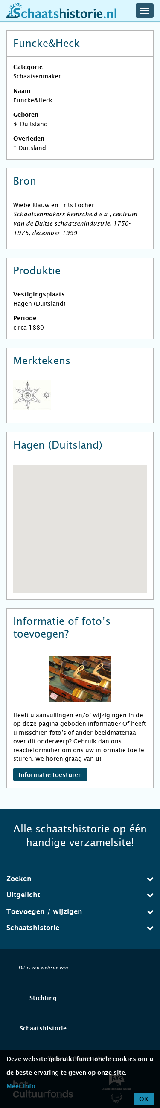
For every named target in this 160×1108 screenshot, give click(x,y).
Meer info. (21, 1087)
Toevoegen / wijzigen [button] (80, 911)
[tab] (80, 879)
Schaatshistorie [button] (80, 927)
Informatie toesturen (50, 775)
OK (143, 1099)
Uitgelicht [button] (80, 895)
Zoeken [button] (80, 878)
